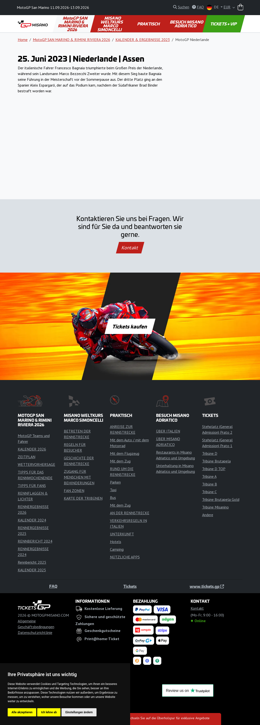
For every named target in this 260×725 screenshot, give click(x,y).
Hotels (115, 541)
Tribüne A (209, 476)
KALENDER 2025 (32, 569)
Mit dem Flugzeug (124, 453)
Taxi (113, 489)
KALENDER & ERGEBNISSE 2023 (142, 39)
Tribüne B (209, 484)
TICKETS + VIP (224, 24)
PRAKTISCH (149, 24)
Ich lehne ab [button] (49, 712)
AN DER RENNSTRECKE (129, 512)
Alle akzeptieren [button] (22, 712)
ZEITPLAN (26, 456)
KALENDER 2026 (32, 449)
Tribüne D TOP (213, 468)
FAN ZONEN (74, 490)
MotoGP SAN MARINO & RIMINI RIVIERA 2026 (73, 23)
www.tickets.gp (207, 586)
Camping (117, 549)
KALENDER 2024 (32, 520)
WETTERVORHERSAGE (36, 464)
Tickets (130, 586)
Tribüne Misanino (215, 507)
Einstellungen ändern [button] (79, 712)
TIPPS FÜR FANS (32, 485)
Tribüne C (209, 491)
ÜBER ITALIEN (168, 431)
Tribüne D (209, 453)
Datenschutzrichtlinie (35, 632)
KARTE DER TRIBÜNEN (83, 498)
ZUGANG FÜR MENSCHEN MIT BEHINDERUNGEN (79, 477)
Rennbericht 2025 (32, 562)
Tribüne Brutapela (216, 461)
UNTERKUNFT (122, 534)
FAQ (53, 586)
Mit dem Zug (120, 461)
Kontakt (130, 248)
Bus (113, 497)
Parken (115, 482)
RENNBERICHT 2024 (35, 541)
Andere (207, 514)
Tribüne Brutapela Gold (220, 499)
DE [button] (213, 7)
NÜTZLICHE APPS (125, 557)
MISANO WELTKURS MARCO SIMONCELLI (110, 23)
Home (23, 39)
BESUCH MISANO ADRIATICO (186, 24)
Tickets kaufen (130, 326)
